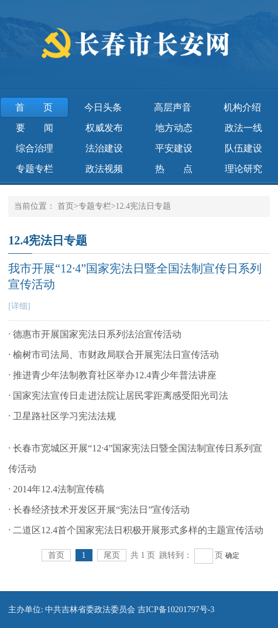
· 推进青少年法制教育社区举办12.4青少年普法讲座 (112, 375)
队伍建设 (243, 148)
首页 (34, 107)
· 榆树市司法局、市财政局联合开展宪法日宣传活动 (113, 355)
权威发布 (104, 128)
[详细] (19, 306)
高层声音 (172, 107)
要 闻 (34, 128)
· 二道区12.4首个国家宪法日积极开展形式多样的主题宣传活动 (135, 530)
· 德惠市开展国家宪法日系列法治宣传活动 (94, 334)
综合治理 (34, 148)
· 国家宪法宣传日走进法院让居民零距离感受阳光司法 (118, 396)
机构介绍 (242, 107)
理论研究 (243, 169)
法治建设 (104, 148)
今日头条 (103, 107)
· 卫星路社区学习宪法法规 (62, 416)
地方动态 (174, 128)
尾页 (112, 555)
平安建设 (174, 148)
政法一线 (243, 128)
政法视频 (104, 169)
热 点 (174, 169)
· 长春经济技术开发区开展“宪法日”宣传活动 (99, 510)
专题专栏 (34, 169)
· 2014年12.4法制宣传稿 (56, 489)
